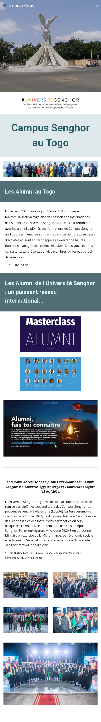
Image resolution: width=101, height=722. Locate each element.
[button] (4, 5)
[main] (50, 135)
